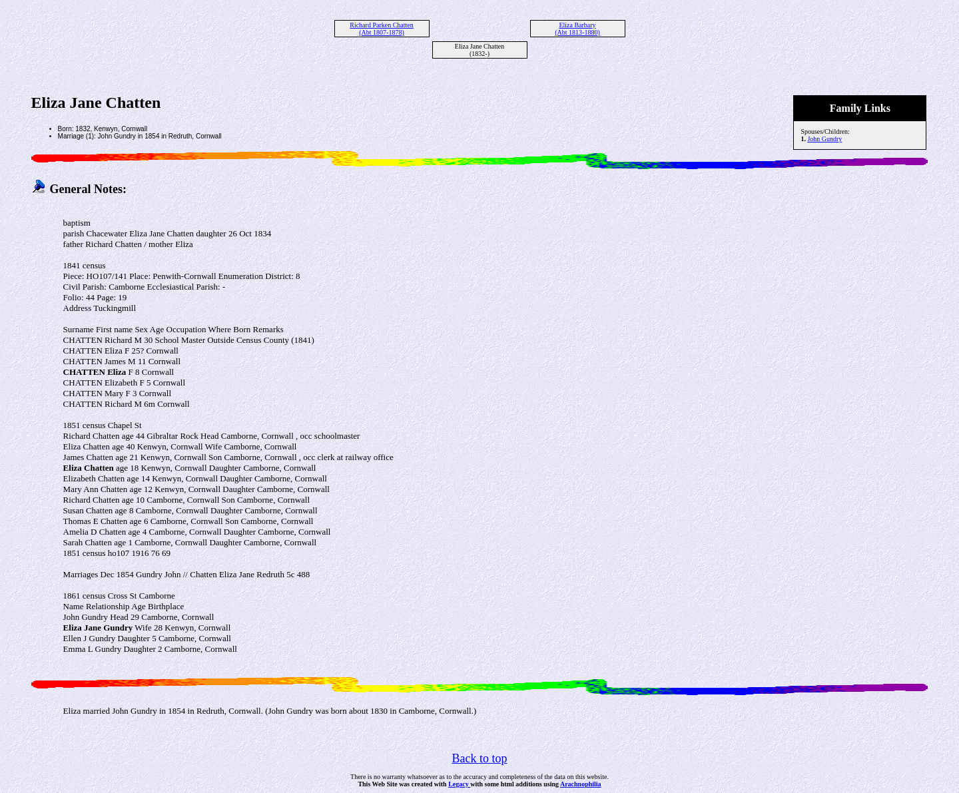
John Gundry (824, 138)
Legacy (459, 784)
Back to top (479, 758)
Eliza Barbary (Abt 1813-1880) (577, 28)
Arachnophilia (580, 784)
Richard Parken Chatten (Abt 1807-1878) (382, 28)
